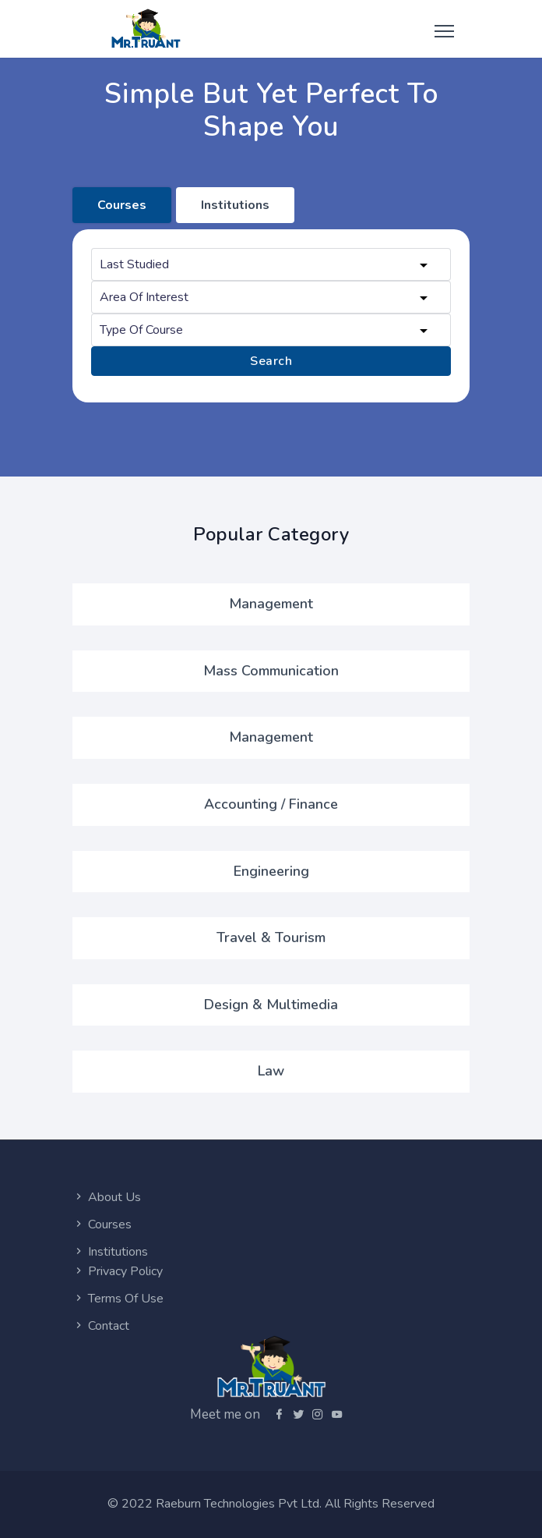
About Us (106, 1197)
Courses (102, 1224)
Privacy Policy (117, 1271)
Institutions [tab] (235, 205)
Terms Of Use (118, 1298)
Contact (100, 1325)
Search (271, 361)
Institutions (110, 1251)
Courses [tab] (121, 205)
